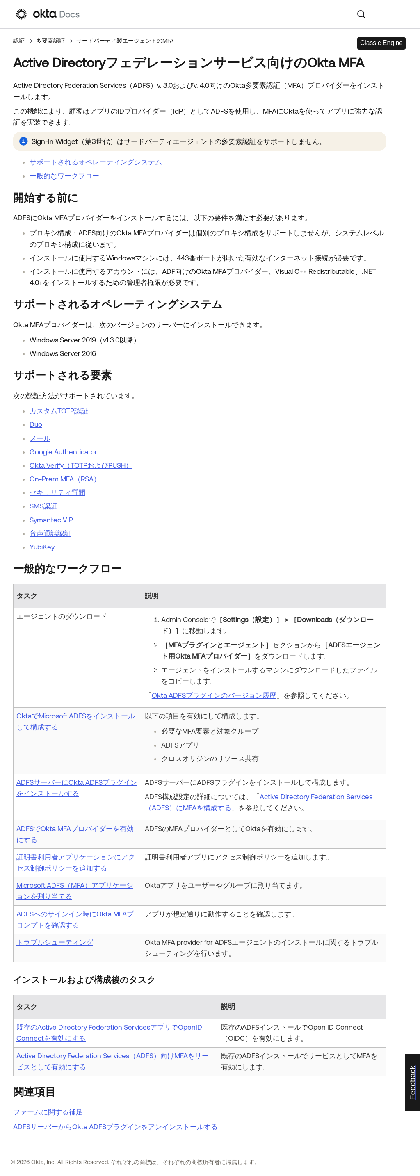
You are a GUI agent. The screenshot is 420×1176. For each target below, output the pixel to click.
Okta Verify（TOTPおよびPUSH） (81, 465)
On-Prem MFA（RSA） (65, 479)
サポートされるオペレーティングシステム (96, 162)
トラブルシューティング (54, 942)
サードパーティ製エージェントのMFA (124, 40)
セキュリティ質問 (57, 492)
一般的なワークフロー (64, 176)
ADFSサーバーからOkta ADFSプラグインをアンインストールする (115, 1127)
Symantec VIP (51, 520)
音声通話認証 (50, 533)
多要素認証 (50, 40)
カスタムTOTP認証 (59, 411)
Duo (36, 424)
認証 (19, 40)
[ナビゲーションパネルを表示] (400, 14)
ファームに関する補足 (48, 1112)
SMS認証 (43, 506)
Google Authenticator (63, 452)
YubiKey (42, 547)
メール (40, 438)
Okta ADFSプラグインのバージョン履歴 (214, 695)
